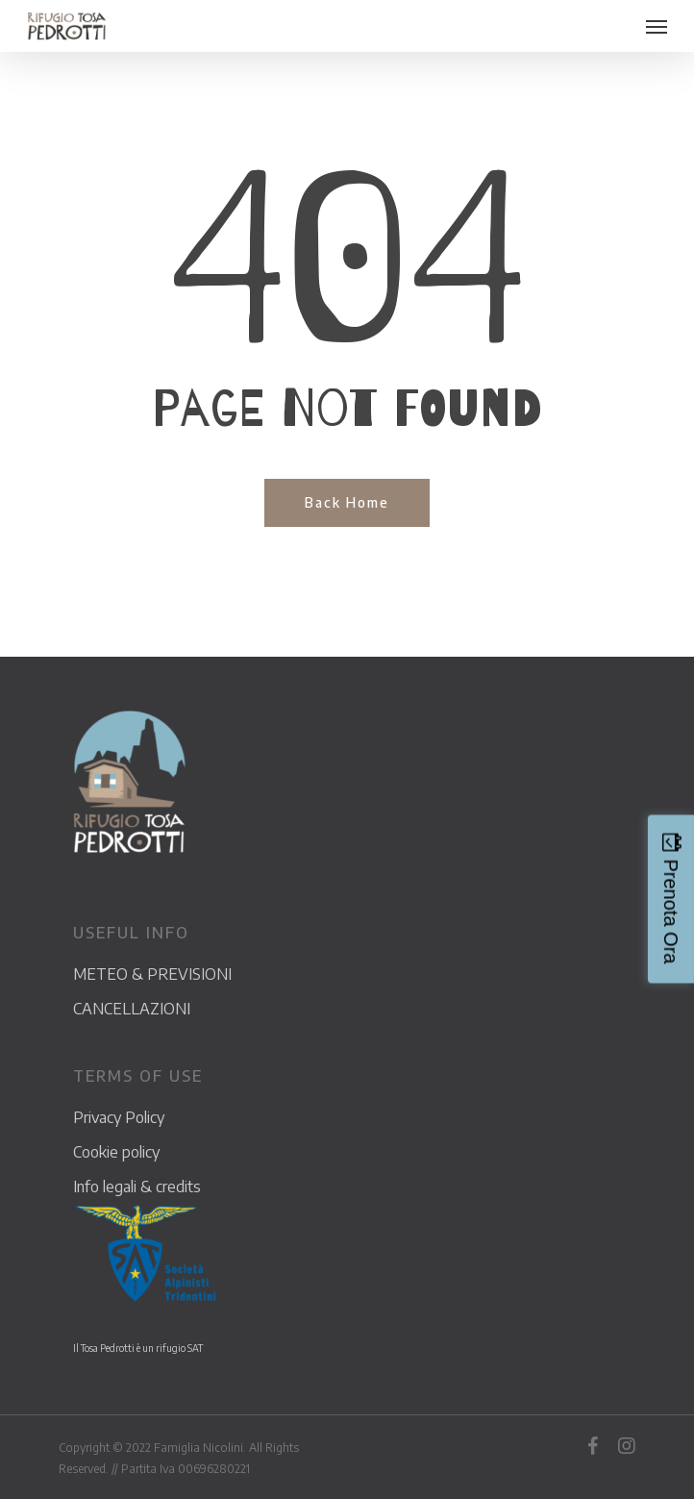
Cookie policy (116, 1152)
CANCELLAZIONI (131, 1008)
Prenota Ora (671, 912)
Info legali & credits (137, 1186)
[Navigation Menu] (656, 26)
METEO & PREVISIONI (152, 974)
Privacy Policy (118, 1117)
